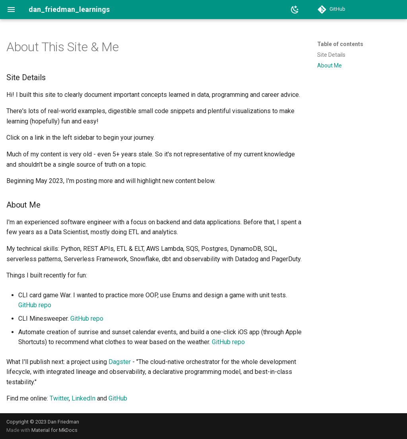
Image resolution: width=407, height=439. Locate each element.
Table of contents (340, 44)
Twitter (59, 398)
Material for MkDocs (54, 430)
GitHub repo (34, 305)
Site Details (331, 55)
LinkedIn (83, 398)
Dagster (120, 362)
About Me (329, 65)
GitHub (118, 398)
